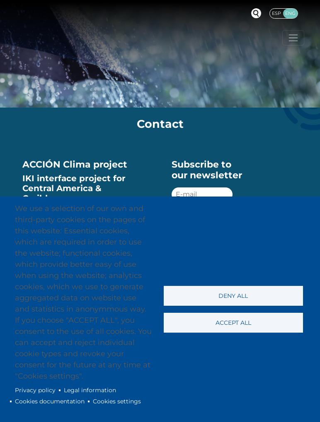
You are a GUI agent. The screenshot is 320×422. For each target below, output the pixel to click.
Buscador (256, 13)
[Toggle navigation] (293, 38)
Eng (290, 13)
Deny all (233, 296)
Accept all (233, 322)
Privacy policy (35, 390)
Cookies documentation (50, 401)
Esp (276, 13)
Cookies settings (117, 401)
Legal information (90, 390)
